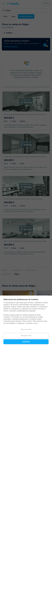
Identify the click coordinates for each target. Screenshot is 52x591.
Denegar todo (26, 335)
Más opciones (26, 329)
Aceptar (26, 342)
